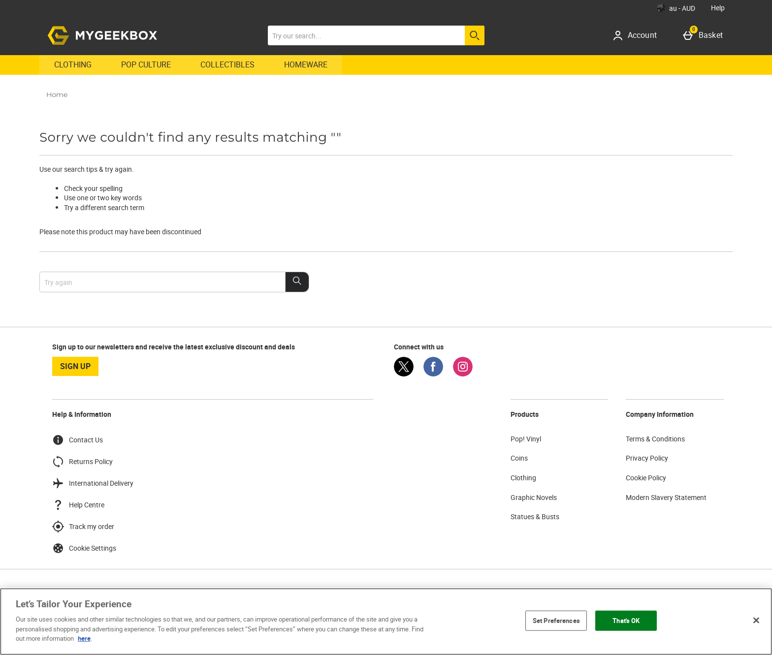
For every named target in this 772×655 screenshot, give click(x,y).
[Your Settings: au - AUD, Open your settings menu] (676, 8)
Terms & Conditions (655, 438)
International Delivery (92, 483)
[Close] (756, 620)
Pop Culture (146, 64)
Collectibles (227, 64)
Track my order (83, 526)
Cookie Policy (646, 477)
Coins (519, 458)
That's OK (626, 620)
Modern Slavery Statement (666, 497)
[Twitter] (404, 373)
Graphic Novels (534, 497)
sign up (75, 366)
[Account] (638, 35)
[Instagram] (463, 373)
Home (56, 94)
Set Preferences (556, 620)
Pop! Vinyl (526, 438)
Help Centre (78, 505)
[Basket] (705, 35)
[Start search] (474, 35)
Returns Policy (82, 462)
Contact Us (77, 440)
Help (718, 7)
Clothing (73, 64)
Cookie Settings (84, 548)
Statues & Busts (535, 516)
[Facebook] (433, 373)
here (84, 638)
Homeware (305, 64)
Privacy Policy (647, 458)
